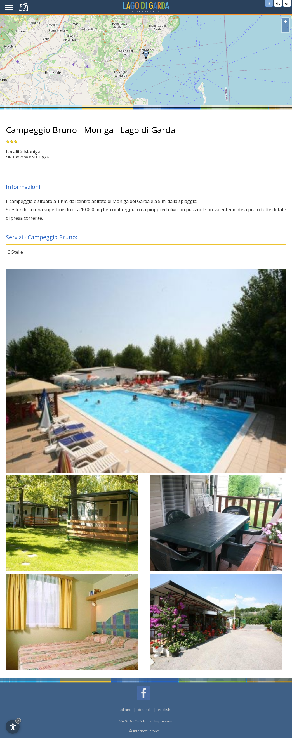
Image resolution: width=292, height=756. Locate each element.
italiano (125, 709)
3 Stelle (15, 252)
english (164, 709)
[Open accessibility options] (13, 727)
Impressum (163, 721)
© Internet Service (144, 730)
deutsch (145, 709)
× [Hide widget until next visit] (18, 721)
